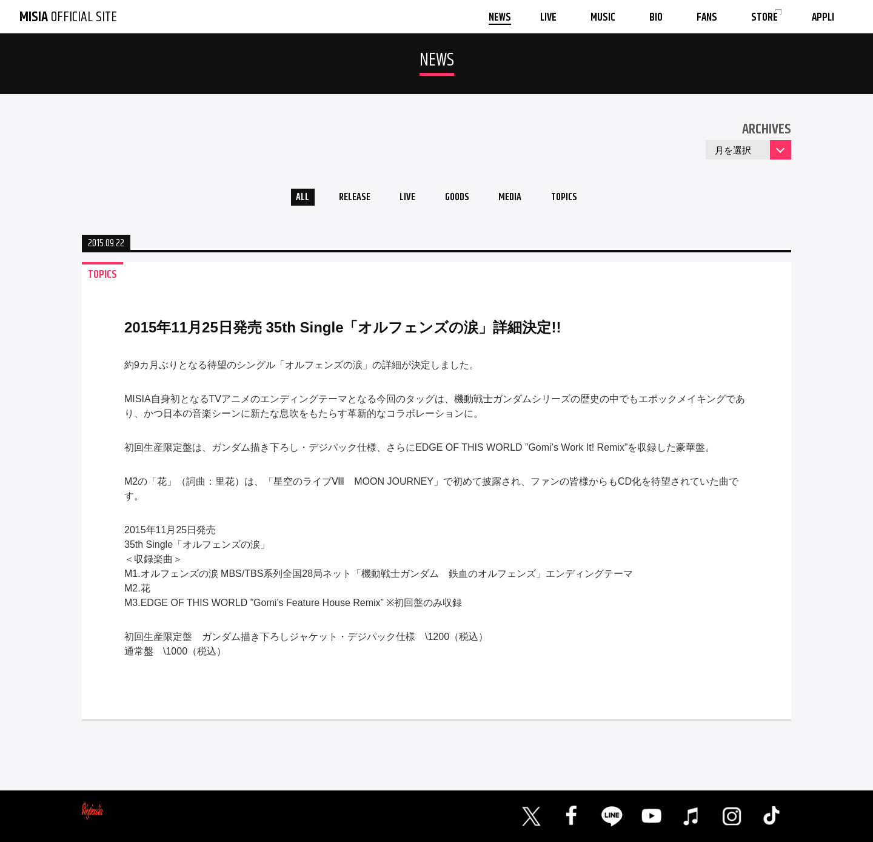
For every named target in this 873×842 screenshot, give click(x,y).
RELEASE (345, 199)
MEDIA (517, 199)
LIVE (403, 199)
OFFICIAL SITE (68, 17)
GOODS (458, 199)
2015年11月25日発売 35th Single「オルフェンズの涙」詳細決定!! (342, 331)
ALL (288, 199)
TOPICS (577, 199)
